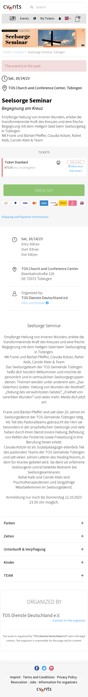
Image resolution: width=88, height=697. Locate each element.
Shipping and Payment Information (25, 217)
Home (7, 52)
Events (19, 52)
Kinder (9, 562)
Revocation (19, 682)
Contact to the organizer (69, 620)
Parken (9, 522)
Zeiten (9, 536)
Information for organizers (58, 682)
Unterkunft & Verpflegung (25, 549)
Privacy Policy (67, 677)
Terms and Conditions (39, 677)
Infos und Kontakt (35, 303)
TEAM (8, 575)
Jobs (32, 682)
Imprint (15, 677)
